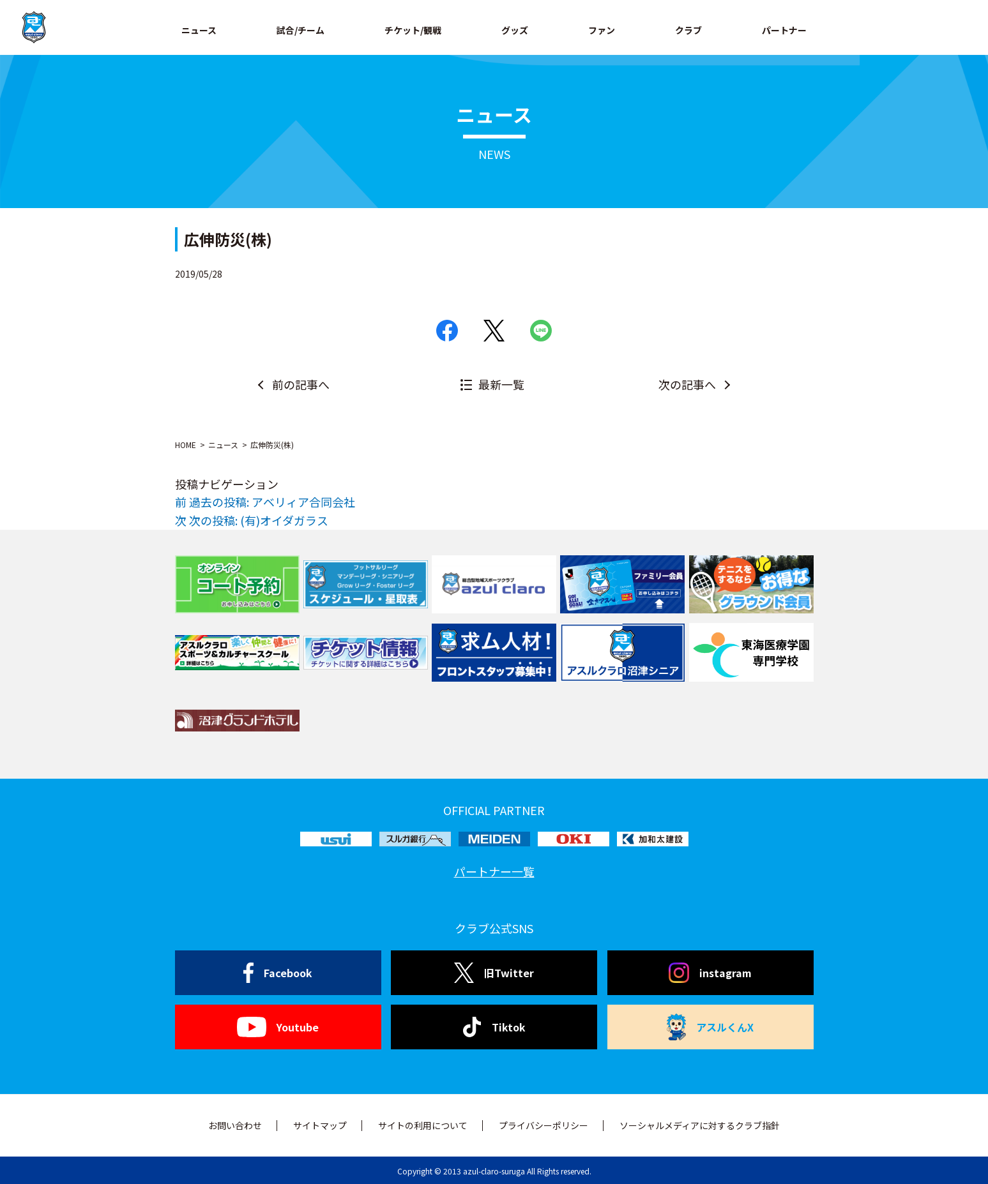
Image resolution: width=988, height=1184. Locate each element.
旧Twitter (494, 973)
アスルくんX (710, 1027)
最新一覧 (501, 384)
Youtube (277, 1027)
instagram (710, 973)
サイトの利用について (422, 1125)
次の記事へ (687, 384)
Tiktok (494, 1027)
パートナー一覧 (494, 871)
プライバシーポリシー (543, 1125)
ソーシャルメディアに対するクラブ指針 (699, 1125)
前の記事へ (301, 384)
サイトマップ (320, 1125)
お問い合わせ (235, 1125)
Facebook (278, 973)
